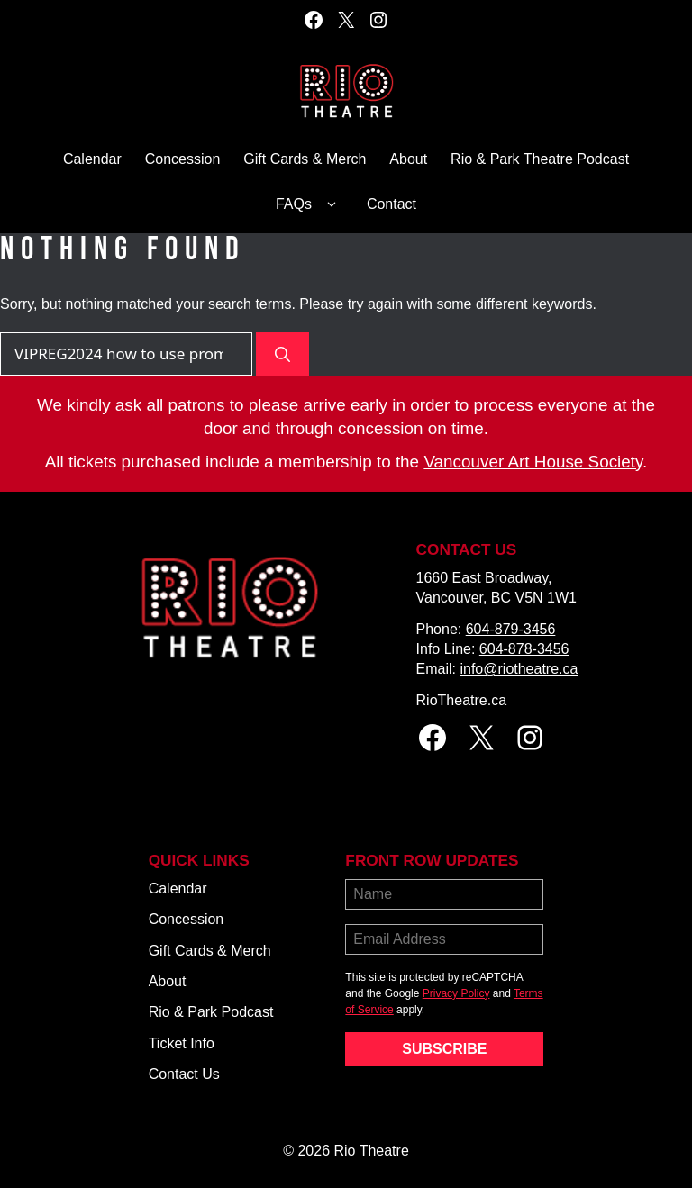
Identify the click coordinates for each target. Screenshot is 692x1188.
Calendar (92, 159)
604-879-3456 (511, 629)
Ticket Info (181, 1043)
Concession (183, 159)
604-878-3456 (524, 649)
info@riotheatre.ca (519, 668)
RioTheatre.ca (461, 700)
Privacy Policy (456, 993)
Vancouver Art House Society (532, 461)
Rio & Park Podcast (211, 1012)
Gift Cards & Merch (304, 159)
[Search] (282, 354)
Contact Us (184, 1074)
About (408, 159)
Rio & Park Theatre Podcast (540, 159)
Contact (391, 204)
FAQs (309, 204)
